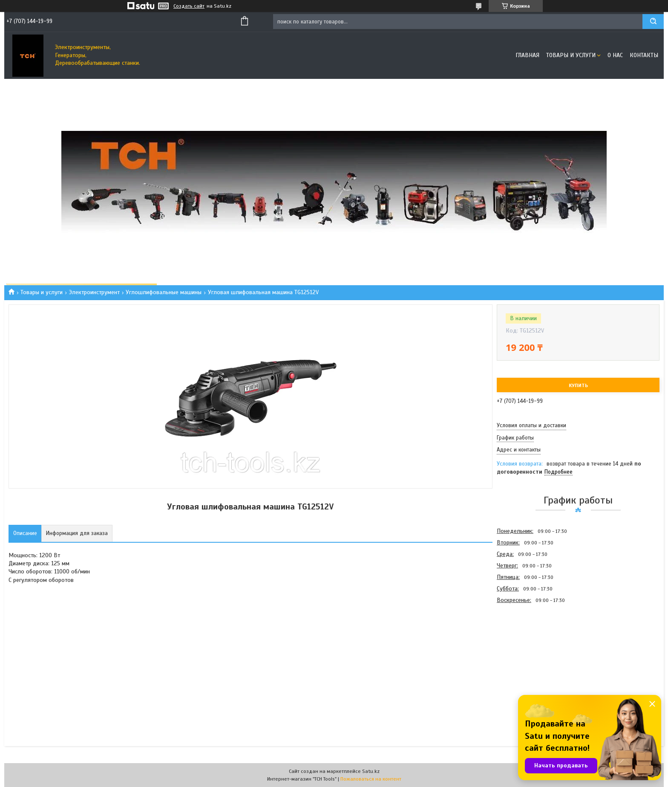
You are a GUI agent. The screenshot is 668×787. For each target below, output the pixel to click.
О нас (615, 55)
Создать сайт (188, 6)
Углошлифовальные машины (164, 292)
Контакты (644, 55)
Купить (578, 385)
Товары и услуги (571, 55)
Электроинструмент (94, 292)
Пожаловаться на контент (370, 779)
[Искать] (653, 21)
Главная (527, 55)
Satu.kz (371, 771)
